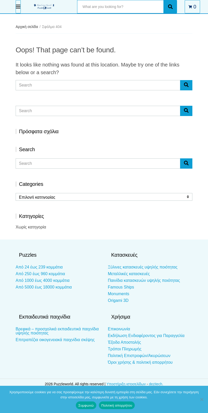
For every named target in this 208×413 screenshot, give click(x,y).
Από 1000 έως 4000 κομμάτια (42, 280)
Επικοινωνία (119, 329)
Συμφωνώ (86, 405)
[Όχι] (201, 399)
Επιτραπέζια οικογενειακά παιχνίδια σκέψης (55, 340)
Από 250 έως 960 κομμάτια (40, 274)
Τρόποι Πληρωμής (124, 349)
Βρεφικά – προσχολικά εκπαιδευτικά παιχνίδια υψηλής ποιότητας (57, 331)
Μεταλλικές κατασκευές (129, 274)
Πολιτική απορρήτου (116, 405)
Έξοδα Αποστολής (124, 342)
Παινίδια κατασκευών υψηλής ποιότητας (144, 280)
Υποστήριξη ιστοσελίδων (127, 384)
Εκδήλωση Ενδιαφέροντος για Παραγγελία (146, 335)
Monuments (118, 294)
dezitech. (156, 384)
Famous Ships (121, 287)
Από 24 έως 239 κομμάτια (39, 267)
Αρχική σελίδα (27, 27)
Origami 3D (118, 300)
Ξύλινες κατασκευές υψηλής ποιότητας (143, 267)
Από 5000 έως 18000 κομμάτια (44, 287)
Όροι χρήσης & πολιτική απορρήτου (140, 362)
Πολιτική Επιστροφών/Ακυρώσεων (139, 355)
